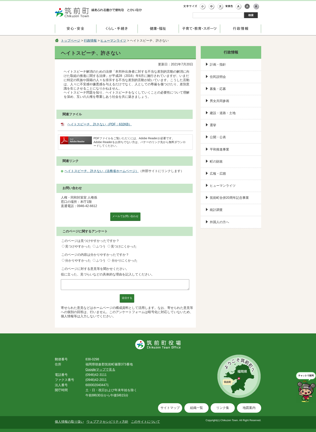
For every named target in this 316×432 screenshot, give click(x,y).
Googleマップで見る (100, 369)
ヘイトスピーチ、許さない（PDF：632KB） (99, 124)
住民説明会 (218, 76)
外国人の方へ (219, 222)
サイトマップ (170, 407)
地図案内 (249, 407)
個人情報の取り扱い (69, 421)
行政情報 (90, 40)
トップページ (70, 40)
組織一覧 (196, 407)
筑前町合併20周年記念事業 (229, 197)
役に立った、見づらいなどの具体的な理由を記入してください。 (107, 274)
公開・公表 (218, 137)
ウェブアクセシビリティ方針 (107, 421)
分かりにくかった (124, 260)
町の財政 (216, 161)
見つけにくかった (124, 246)
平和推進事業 (219, 149)
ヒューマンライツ (113, 40)
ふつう (101, 246)
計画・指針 (218, 64)
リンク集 (222, 407)
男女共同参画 (219, 101)
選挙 (213, 125)
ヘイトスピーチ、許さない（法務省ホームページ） (101, 171)
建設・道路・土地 (223, 113)
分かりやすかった (78, 260)
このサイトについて (145, 421)
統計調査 (216, 209)
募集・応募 (218, 89)
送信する (127, 297)
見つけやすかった (78, 246)
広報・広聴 (218, 173)
